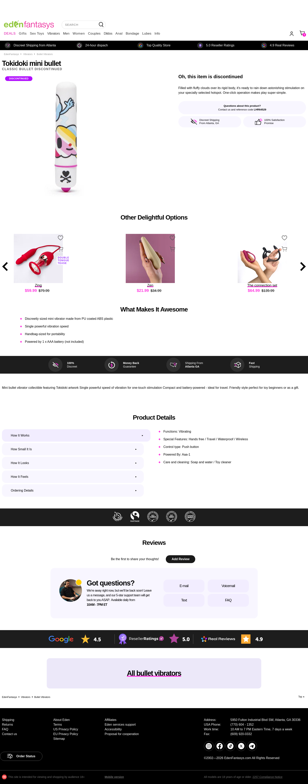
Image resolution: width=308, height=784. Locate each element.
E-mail (184, 586)
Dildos (108, 33)
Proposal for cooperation (122, 734)
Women (79, 33)
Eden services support (120, 724)
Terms (57, 724)
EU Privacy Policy (65, 734)
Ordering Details (22, 490)
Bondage (132, 33)
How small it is (21, 449)
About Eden (61, 720)
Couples (94, 33)
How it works (20, 435)
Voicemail (228, 586)
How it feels (19, 476)
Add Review (181, 559)
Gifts (23, 33)
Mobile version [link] (114, 776)
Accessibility (113, 729)
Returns (7, 724)
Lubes (146, 33)
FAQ (228, 600)
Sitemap (59, 738)
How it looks (20, 463)
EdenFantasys (11, 54)
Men (66, 33)
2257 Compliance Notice (267, 776)
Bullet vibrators (45, 54)
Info (157, 33)
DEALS (10, 33)
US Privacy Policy (65, 729)
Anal (119, 33)
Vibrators (53, 33)
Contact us (9, 734)
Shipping (8, 720)
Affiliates (110, 720)
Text (184, 600)
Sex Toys (37, 33)
